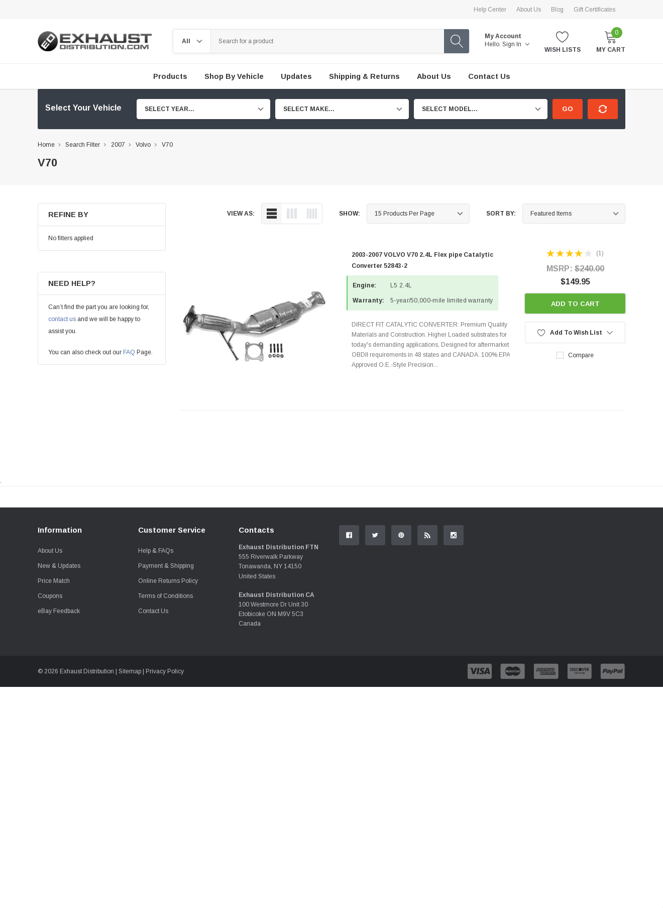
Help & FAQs (155, 663)
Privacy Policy (165, 783)
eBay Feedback (59, 723)
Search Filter (82, 144)
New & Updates (59, 678)
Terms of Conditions (165, 708)
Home (46, 144)
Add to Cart (575, 304)
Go (567, 109)
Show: (349, 213)
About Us (528, 9)
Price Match (54, 693)
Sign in (515, 44)
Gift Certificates (594, 9)
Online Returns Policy (168, 693)
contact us (62, 319)
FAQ (129, 352)
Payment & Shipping (166, 678)
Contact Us (153, 723)
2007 (118, 144)
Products (170, 76)
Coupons (50, 708)
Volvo (143, 144)
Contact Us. (587, 579)
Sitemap (130, 783)
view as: (241, 213)
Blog (557, 9)
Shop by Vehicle (234, 76)
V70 (167, 144)
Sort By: (501, 213)
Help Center (490, 9)
